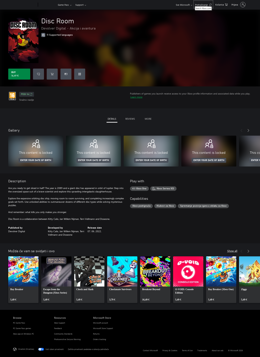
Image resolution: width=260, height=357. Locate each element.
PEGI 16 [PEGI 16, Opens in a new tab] (26, 94)
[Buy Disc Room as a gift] (65, 74)
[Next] (248, 130)
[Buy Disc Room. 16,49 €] (19, 74)
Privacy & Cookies (169, 350)
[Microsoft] (25, 4)
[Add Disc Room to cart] (52, 74)
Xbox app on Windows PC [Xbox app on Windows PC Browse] (23, 334)
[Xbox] (47, 4)
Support (79, 4)
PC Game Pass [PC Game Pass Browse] (19, 323)
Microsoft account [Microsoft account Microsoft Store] (100, 323)
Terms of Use (187, 350)
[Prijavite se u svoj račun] (238, 5)
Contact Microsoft (150, 350)
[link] (23, 279)
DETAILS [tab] (112, 118)
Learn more (136, 97)
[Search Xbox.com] (203, 4)
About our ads (217, 350)
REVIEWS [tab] (130, 118)
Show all (232, 251)
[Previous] (241, 130)
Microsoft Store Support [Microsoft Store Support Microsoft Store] (103, 328)
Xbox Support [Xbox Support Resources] (59, 323)
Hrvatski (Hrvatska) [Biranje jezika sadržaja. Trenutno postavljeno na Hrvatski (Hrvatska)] (26, 349)
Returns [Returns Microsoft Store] (96, 334)
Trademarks (202, 350)
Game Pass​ (63, 4)
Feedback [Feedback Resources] (58, 328)
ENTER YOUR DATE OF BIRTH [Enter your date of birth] (35, 160)
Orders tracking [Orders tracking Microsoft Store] (99, 339)
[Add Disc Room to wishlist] (38, 74)
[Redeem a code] (79, 74)
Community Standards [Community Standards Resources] (63, 334)
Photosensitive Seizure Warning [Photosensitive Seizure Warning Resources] (67, 339)
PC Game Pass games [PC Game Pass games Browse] (22, 328)
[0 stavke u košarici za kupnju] (221, 4)
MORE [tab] (148, 118)
